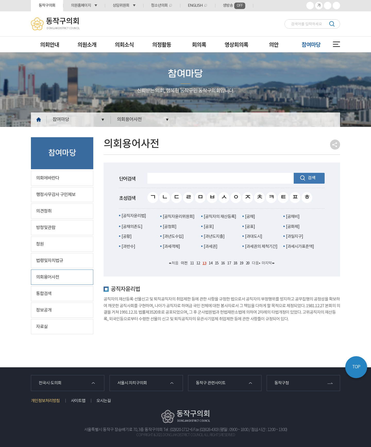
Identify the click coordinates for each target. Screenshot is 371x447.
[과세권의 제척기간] (261, 246)
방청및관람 (45, 227)
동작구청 (281, 383)
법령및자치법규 (49, 260)
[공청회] (169, 226)
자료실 (42, 326)
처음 (175, 263)
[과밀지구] (294, 236)
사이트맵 (78, 401)
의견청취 (44, 211)
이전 (184, 263)
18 (235, 263)
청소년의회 (159, 5)
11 (192, 263)
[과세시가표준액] (300, 246)
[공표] (250, 226)
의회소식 (124, 44)
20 (247, 263)
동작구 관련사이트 (210, 383)
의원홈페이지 (81, 5)
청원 (40, 244)
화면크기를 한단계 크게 (310, 5)
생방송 (234, 6)
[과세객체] (171, 246)
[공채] (250, 216)
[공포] (209, 226)
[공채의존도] (132, 226)
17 (229, 263)
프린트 (336, 5)
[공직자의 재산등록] (220, 216)
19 (241, 263)
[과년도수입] (173, 236)
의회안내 (49, 44)
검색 (331, 24)
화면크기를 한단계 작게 (327, 5)
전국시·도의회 (50, 383)
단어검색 (127, 179)
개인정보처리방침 (45, 401)
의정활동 (161, 44)
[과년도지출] (214, 236)
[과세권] (210, 246)
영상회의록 (236, 44)
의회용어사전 (129, 119)
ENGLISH (195, 5)
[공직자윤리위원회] (178, 216)
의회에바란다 (47, 178)
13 (204, 263)
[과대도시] (253, 236)
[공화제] (292, 226)
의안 (274, 44)
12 (198, 263)
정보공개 (44, 310)
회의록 (199, 44)
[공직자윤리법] (134, 216)
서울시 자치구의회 (132, 383)
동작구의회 (47, 5)
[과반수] (128, 246)
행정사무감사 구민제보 (55, 194)
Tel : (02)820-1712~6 (177, 430)
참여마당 (311, 44)
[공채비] (292, 216)
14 (210, 263)
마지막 (267, 263)
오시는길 (103, 401)
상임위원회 (121, 5)
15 (216, 263)
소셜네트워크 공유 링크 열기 (335, 145)
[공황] (126, 236)
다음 (255, 263)
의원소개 (87, 44)
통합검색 (44, 293)
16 (223, 263)
